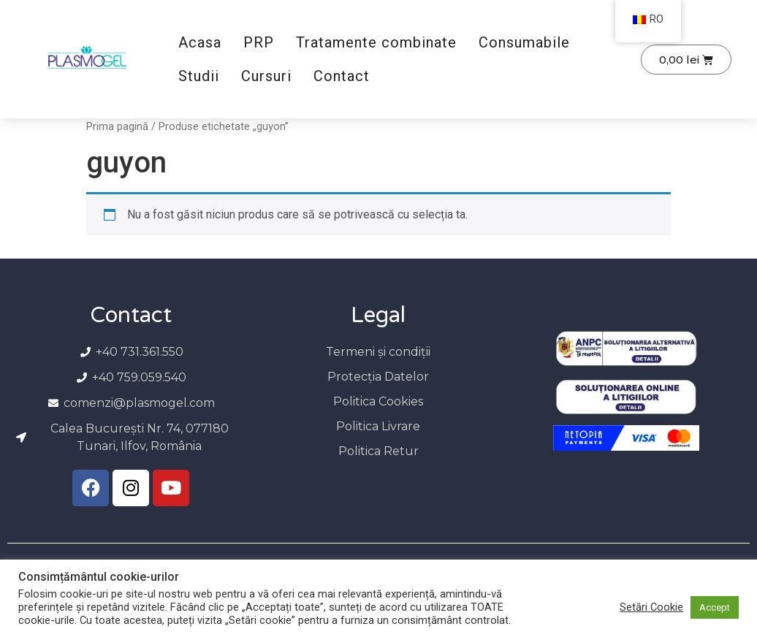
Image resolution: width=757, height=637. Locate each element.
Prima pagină (117, 126)
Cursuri (266, 76)
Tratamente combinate (376, 42)
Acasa (199, 42)
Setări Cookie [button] (651, 607)
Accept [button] (714, 607)
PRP (258, 42)
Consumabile (524, 42)
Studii (198, 76)
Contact (341, 76)
